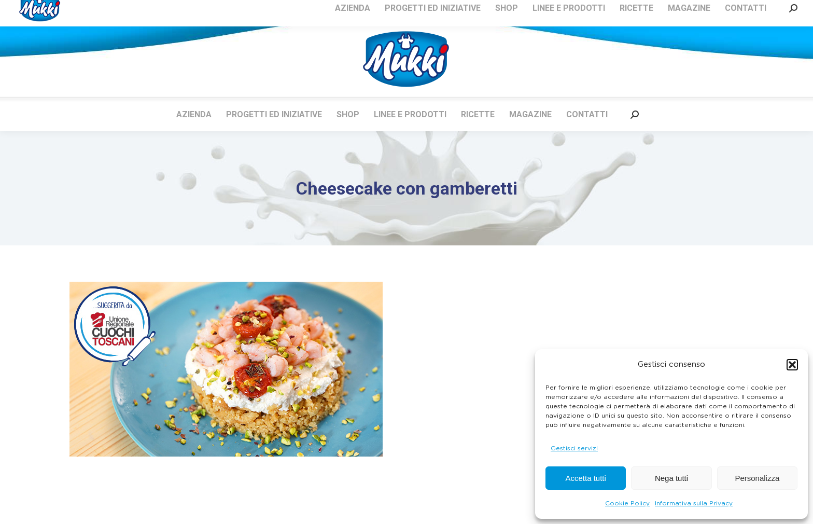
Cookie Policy (627, 503)
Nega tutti (671, 478)
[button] (792, 365)
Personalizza (757, 478)
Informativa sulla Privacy (694, 503)
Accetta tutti (585, 478)
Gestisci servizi (574, 448)
